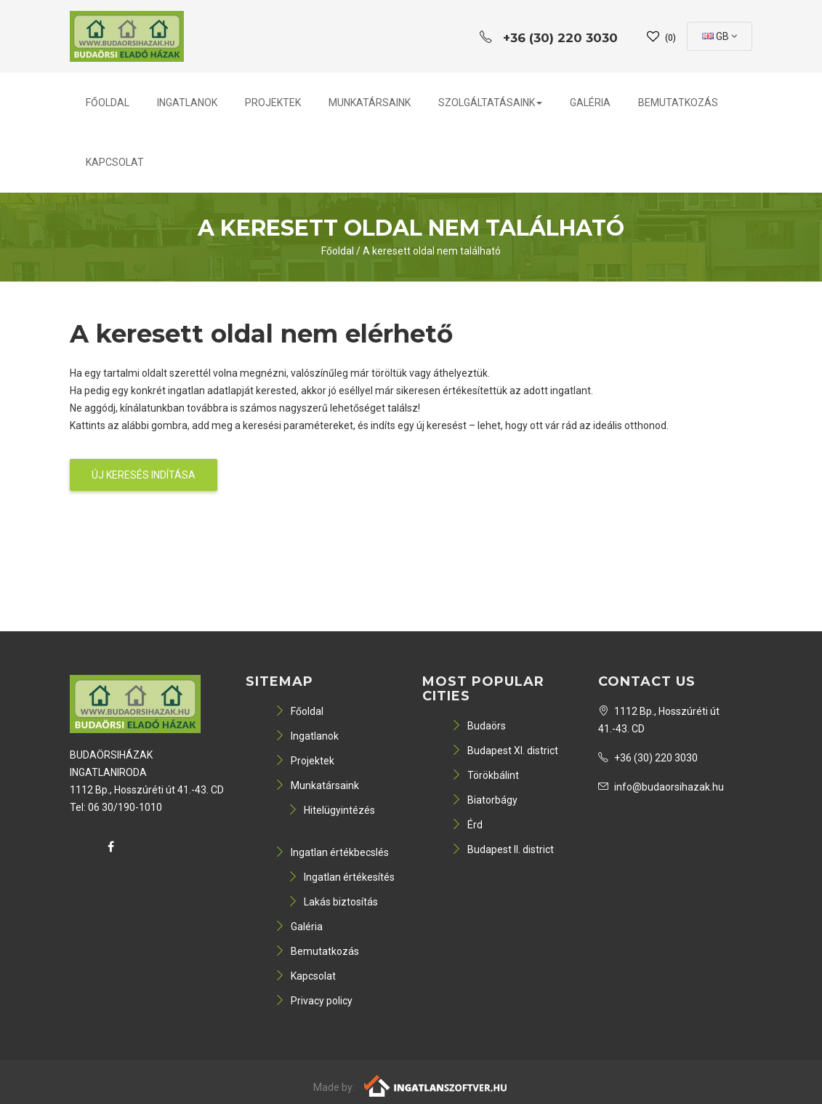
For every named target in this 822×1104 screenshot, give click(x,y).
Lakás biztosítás (333, 902)
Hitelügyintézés (331, 810)
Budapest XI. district (504, 750)
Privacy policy (313, 1001)
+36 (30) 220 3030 (648, 758)
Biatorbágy (484, 800)
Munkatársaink (370, 102)
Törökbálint (485, 775)
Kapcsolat (115, 162)
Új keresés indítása (144, 475)
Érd (467, 825)
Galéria (590, 102)
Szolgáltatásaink (490, 102)
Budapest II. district (502, 849)
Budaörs (478, 726)
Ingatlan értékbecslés (332, 852)
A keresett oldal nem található (432, 251)
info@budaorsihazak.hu (661, 787)
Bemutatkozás (678, 102)
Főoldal (107, 102)
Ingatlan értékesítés (341, 877)
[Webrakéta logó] (436, 1085)
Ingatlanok (187, 102)
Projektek (273, 102)
